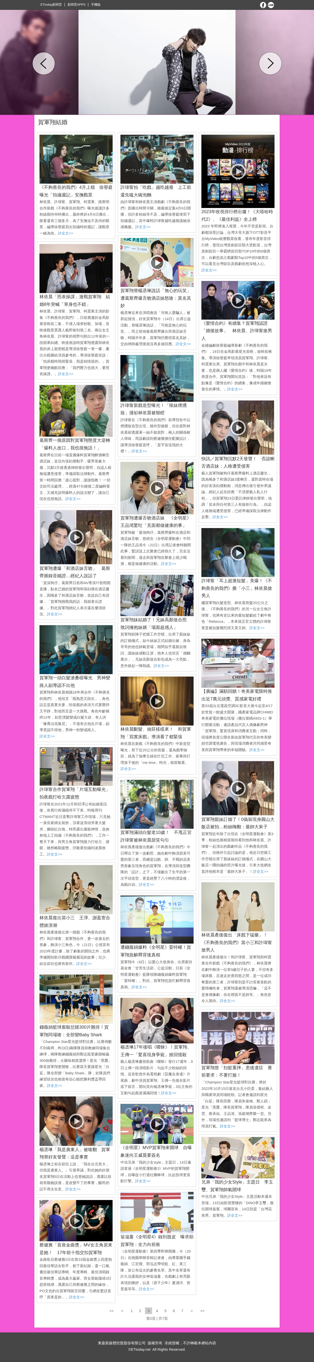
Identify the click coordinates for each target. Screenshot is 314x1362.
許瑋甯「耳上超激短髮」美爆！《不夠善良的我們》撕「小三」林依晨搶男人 (236, 588)
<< (112, 1311)
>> (202, 1311)
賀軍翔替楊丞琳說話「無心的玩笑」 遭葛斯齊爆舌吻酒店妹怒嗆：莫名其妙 (158, 298)
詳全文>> (65, 233)
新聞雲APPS (76, 4)
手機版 (96, 4)
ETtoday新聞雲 (51, 4)
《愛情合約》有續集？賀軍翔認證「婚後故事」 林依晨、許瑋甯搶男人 (236, 331)
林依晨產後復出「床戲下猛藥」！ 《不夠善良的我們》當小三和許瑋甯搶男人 (236, 942)
